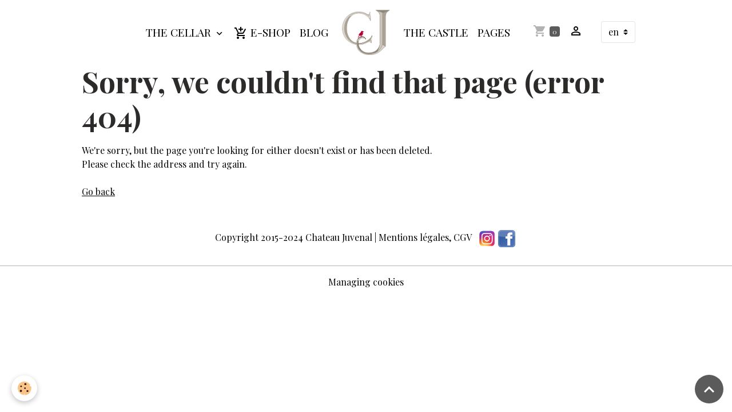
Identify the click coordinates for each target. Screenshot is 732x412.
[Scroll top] (709, 389)
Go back (98, 191)
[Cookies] (24, 388)
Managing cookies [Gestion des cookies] (366, 282)
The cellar (180, 32)
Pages (494, 32)
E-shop (262, 32)
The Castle (436, 32)
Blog (314, 32)
